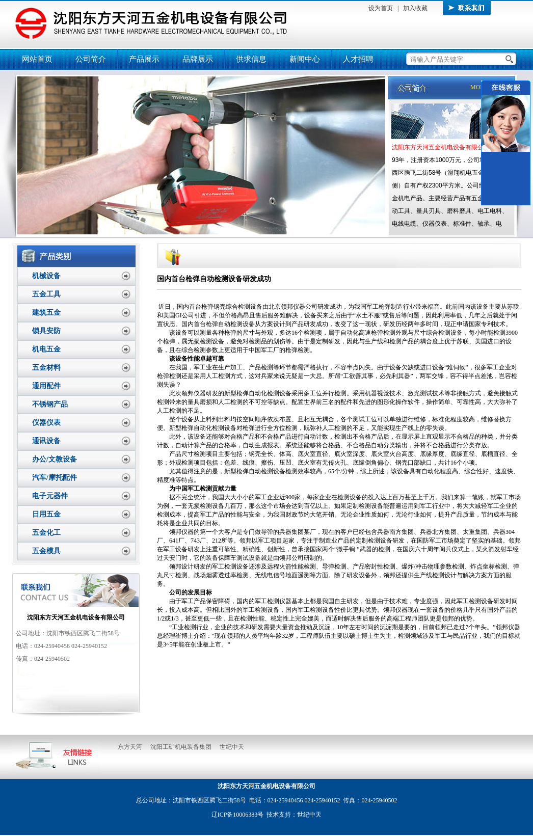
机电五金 (46, 349)
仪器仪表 (46, 422)
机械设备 (46, 276)
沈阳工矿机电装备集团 (180, 746)
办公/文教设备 (54, 459)
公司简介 (90, 59)
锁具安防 (46, 331)
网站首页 (37, 59)
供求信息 (251, 59)
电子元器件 (50, 496)
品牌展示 (197, 59)
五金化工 (46, 532)
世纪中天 (232, 746)
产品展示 (144, 59)
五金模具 (46, 551)
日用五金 (46, 514)
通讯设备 (46, 441)
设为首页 (380, 8)
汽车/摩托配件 (54, 477)
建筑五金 (46, 312)
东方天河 (130, 746)
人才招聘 (358, 59)
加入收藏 (415, 8)
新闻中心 (304, 59)
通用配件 (46, 386)
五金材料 (46, 367)
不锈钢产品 (50, 404)
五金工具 (46, 294)
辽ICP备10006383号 (237, 814)
